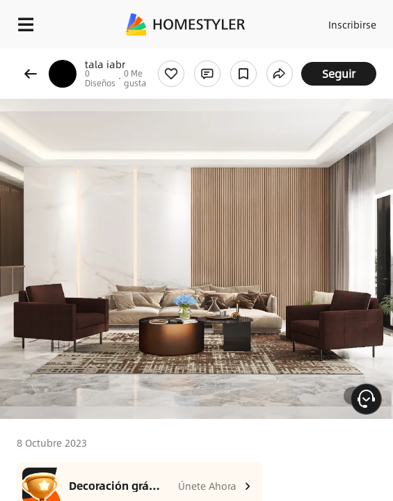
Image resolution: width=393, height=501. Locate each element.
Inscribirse (352, 24)
